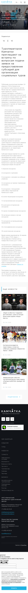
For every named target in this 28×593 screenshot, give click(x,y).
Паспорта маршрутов (7, 490)
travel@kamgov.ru (6, 533)
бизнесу (4, 477)
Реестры (3, 488)
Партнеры (4, 473)
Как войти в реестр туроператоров (6, 481)
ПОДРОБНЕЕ (14, 397)
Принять (14, 588)
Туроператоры (5, 468)
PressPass (24, 545)
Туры (3, 447)
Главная (4, 25)
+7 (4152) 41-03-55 (6, 530)
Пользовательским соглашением (11, 582)
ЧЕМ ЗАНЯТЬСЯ (6, 439)
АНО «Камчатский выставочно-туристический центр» (11, 499)
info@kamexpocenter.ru (7, 512)
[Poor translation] (5, 562)
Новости (13, 25)
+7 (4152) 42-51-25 (6, 509)
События (5, 443)
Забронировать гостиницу (5, 458)
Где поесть (4, 466)
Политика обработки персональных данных (9, 537)
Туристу (4, 454)
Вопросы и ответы (6, 464)
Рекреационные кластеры (5, 485)
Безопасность (5, 461)
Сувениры (4, 471)
